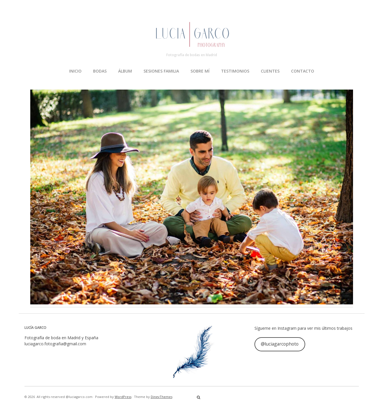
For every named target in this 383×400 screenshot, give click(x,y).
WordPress (123, 397)
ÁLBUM (125, 71)
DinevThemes (161, 397)
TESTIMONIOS (235, 71)
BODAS (100, 71)
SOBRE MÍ (200, 71)
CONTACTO (302, 71)
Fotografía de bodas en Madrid (191, 54)
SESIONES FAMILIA (161, 71)
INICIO (75, 71)
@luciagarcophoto (280, 344)
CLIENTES (270, 71)
